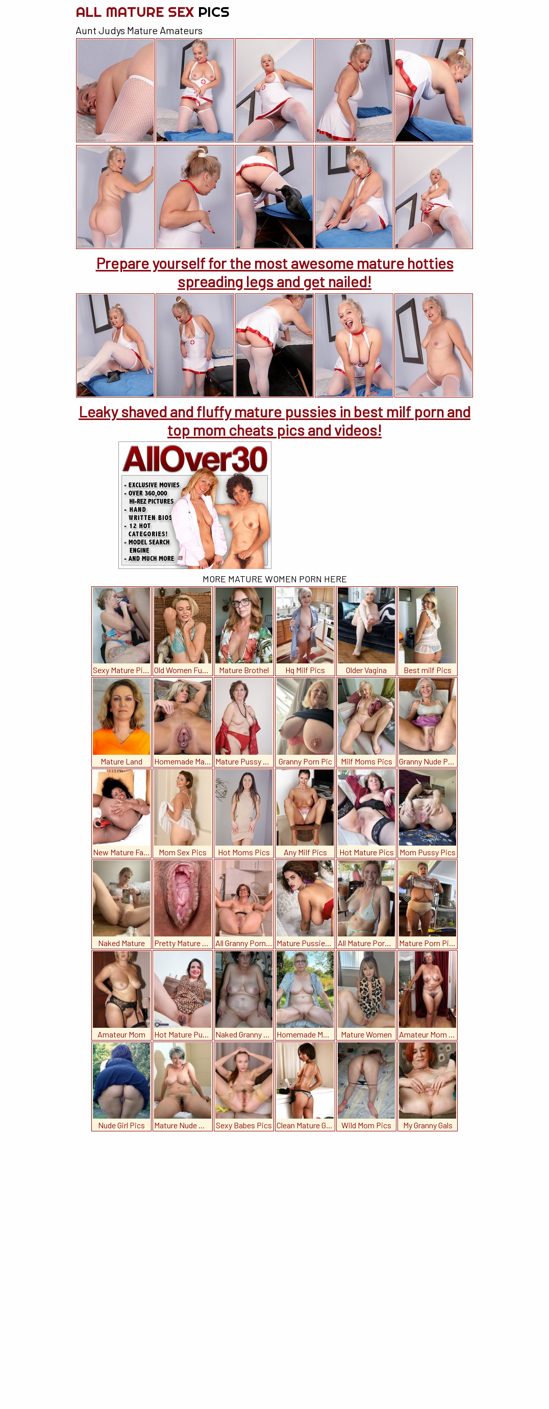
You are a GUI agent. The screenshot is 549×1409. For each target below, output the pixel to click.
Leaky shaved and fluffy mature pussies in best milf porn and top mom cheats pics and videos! (274, 420)
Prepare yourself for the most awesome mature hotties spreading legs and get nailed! (275, 272)
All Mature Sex (153, 11)
